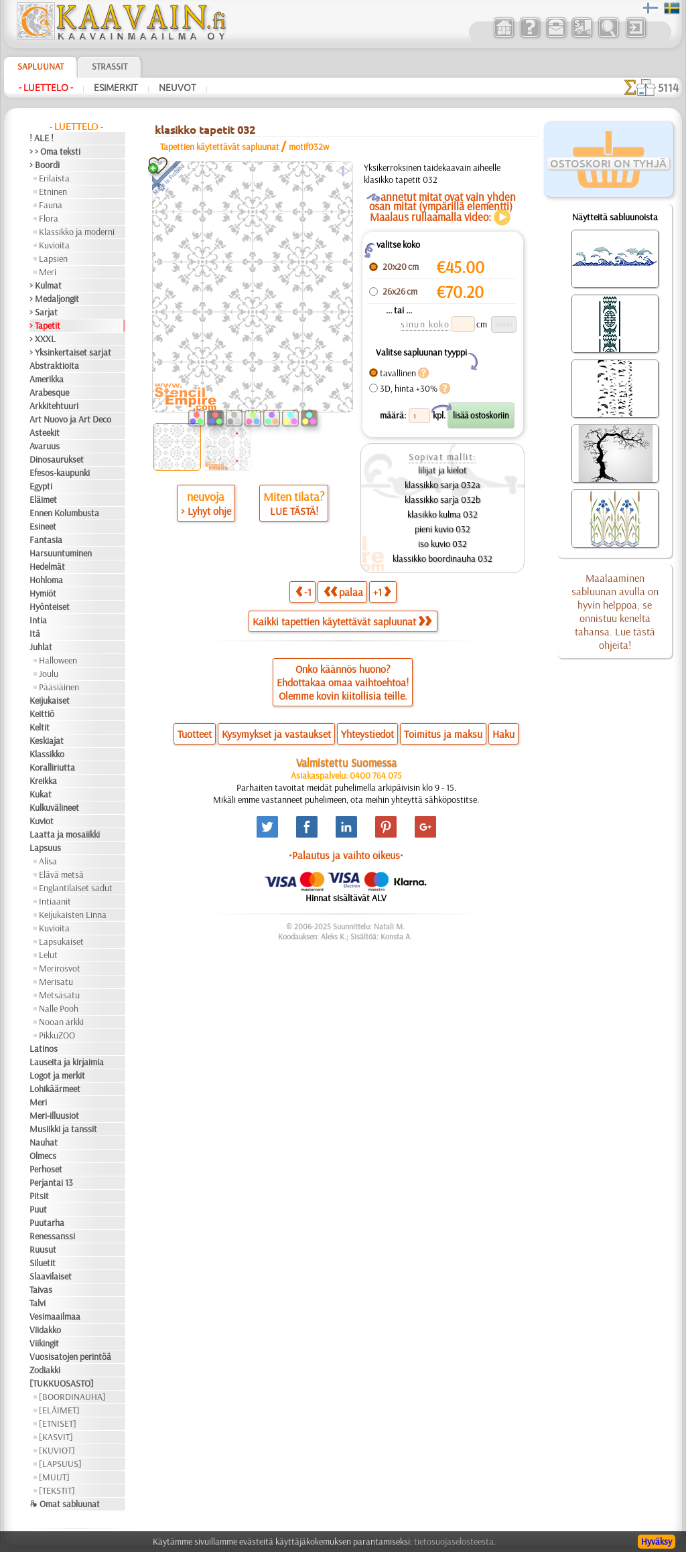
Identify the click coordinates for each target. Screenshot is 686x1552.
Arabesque (49, 392)
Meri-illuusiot (54, 1115)
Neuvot (177, 87)
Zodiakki (44, 1370)
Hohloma (46, 580)
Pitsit (39, 1196)
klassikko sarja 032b (442, 499)
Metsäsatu (59, 995)
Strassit (109, 66)
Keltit (39, 727)
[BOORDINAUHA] (72, 1397)
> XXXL (42, 339)
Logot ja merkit (57, 1075)
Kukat (40, 794)
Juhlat (40, 647)
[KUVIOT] (57, 1450)
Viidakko (45, 1330)
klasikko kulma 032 (442, 514)
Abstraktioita (54, 366)
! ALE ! (41, 138)
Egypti (40, 486)
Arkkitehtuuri (53, 406)
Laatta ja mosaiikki (64, 834)
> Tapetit (44, 325)
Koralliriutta (52, 767)
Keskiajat (46, 740)
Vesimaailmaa (54, 1316)
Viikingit (44, 1343)
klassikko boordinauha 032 (442, 558)
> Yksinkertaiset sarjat (70, 352)
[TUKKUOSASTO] (61, 1383)
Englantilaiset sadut (76, 888)
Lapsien (53, 258)
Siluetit (42, 1263)
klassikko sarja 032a (442, 485)
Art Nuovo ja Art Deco (70, 419)
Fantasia (45, 540)
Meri (47, 272)
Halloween (58, 660)
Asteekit (44, 432)
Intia (38, 620)
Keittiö (41, 714)
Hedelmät (47, 566)
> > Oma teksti (54, 151)
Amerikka (46, 379)
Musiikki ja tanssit (63, 1129)
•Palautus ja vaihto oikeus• (346, 855)
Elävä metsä (61, 874)
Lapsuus (45, 848)
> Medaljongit (54, 299)
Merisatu (56, 982)
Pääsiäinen (59, 687)
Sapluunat (40, 66)
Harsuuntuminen (60, 553)
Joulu (48, 674)
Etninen (53, 191)
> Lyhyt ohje (206, 511)
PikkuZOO (57, 1035)
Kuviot (41, 821)
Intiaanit (55, 901)
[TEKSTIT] (57, 1490)
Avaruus (44, 446)
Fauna (50, 205)
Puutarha (46, 1223)
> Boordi (44, 165)
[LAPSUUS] (60, 1464)
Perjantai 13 (51, 1182)
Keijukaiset (49, 700)
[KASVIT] (56, 1437)
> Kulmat (45, 285)
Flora (48, 218)
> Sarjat (43, 312)
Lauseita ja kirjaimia (66, 1062)
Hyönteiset (49, 607)
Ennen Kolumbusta (64, 513)
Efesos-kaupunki (59, 473)
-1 (303, 591)
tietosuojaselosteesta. (455, 1541)
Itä (34, 633)
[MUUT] (54, 1477)
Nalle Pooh (58, 1008)
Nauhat (43, 1142)
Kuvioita (54, 245)
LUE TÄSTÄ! (294, 511)
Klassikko (46, 754)
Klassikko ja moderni (77, 232)
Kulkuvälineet (54, 807)
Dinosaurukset (56, 459)
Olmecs (42, 1156)
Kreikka (43, 781)
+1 (382, 591)
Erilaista (54, 178)
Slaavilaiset (50, 1276)
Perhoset (45, 1169)
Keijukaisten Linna (73, 915)
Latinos (43, 1048)
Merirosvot (59, 968)
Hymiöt (42, 593)
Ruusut (42, 1249)
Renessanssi (52, 1236)
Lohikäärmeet (54, 1089)
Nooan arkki (61, 1022)
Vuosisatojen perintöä (70, 1356)
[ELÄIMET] (59, 1410)
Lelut (48, 955)
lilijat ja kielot (442, 470)
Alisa (48, 861)
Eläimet (43, 499)
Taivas (40, 1290)
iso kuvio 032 (442, 544)
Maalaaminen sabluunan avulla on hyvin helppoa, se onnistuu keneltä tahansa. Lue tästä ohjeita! (615, 611)
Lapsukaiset (61, 941)
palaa (343, 591)
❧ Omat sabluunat (64, 1504)
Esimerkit (116, 87)
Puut (38, 1209)
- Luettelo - (46, 87)
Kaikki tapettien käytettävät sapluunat (342, 621)
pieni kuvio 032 (442, 529)
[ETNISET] (57, 1423)
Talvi (37, 1303)
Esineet (42, 526)
